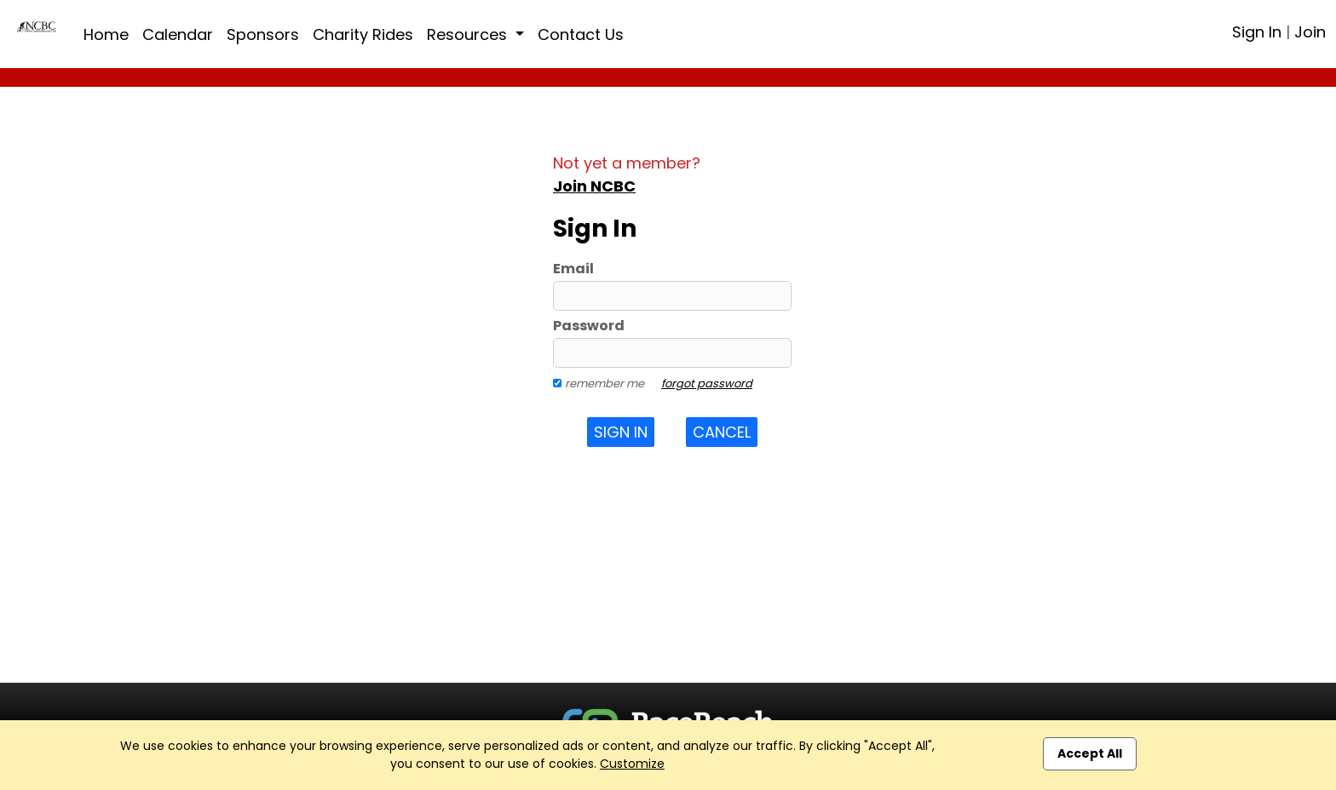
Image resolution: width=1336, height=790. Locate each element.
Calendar (177, 34)
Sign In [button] (621, 432)
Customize (632, 763)
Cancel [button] (722, 432)
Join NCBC (594, 186)
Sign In (1256, 32)
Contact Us (581, 34)
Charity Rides (363, 34)
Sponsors (263, 34)
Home (106, 34)
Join (1310, 32)
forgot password (706, 383)
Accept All (1089, 753)
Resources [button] (469, 34)
